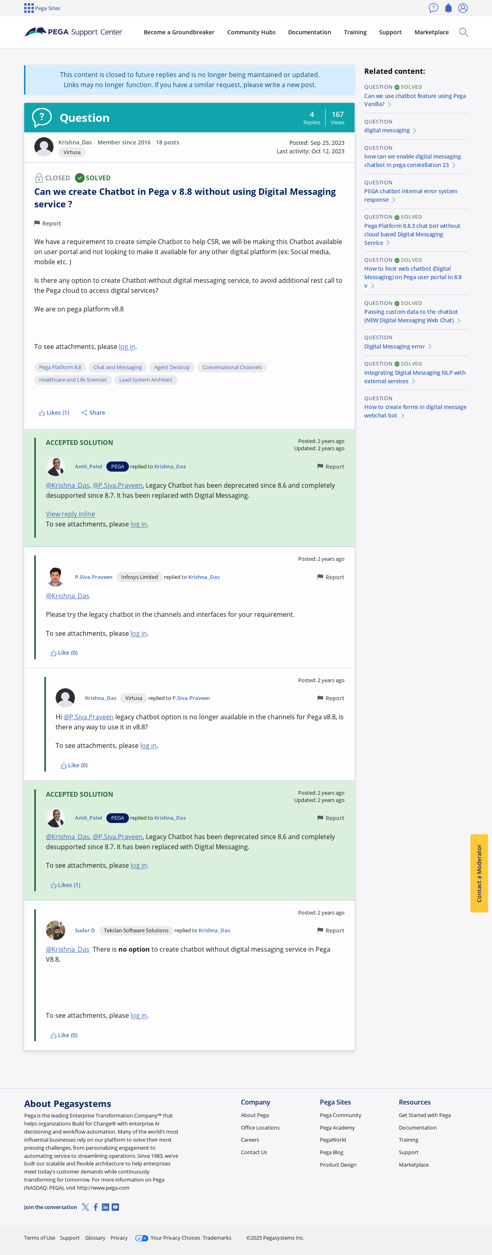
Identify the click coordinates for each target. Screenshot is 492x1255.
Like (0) (64, 652)
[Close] (481, 1223)
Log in (448, 1234)
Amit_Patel (88, 466)
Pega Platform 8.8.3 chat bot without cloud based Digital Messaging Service (412, 234)
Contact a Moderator (479, 873)
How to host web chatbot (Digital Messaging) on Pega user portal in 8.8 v (412, 277)
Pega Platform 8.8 (60, 367)
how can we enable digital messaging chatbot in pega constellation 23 (412, 160)
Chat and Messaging (117, 367)
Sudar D (85, 930)
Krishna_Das (75, 142)
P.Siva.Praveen (93, 577)
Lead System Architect (145, 380)
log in (127, 346)
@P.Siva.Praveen (118, 485)
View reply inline (70, 514)
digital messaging (390, 130)
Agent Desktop (172, 367)
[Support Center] (81, 32)
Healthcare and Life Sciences (73, 380)
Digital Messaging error (398, 346)
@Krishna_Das (67, 485)
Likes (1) (54, 412)
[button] (44, 147)
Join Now (405, 1234)
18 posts (167, 142)
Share (93, 412)
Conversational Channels (232, 367)
